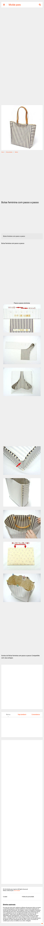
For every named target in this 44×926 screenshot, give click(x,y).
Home (2, 152)
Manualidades (9, 152)
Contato (5, 896)
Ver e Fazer (17, 890)
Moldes (16, 152)
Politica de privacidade (28, 896)
